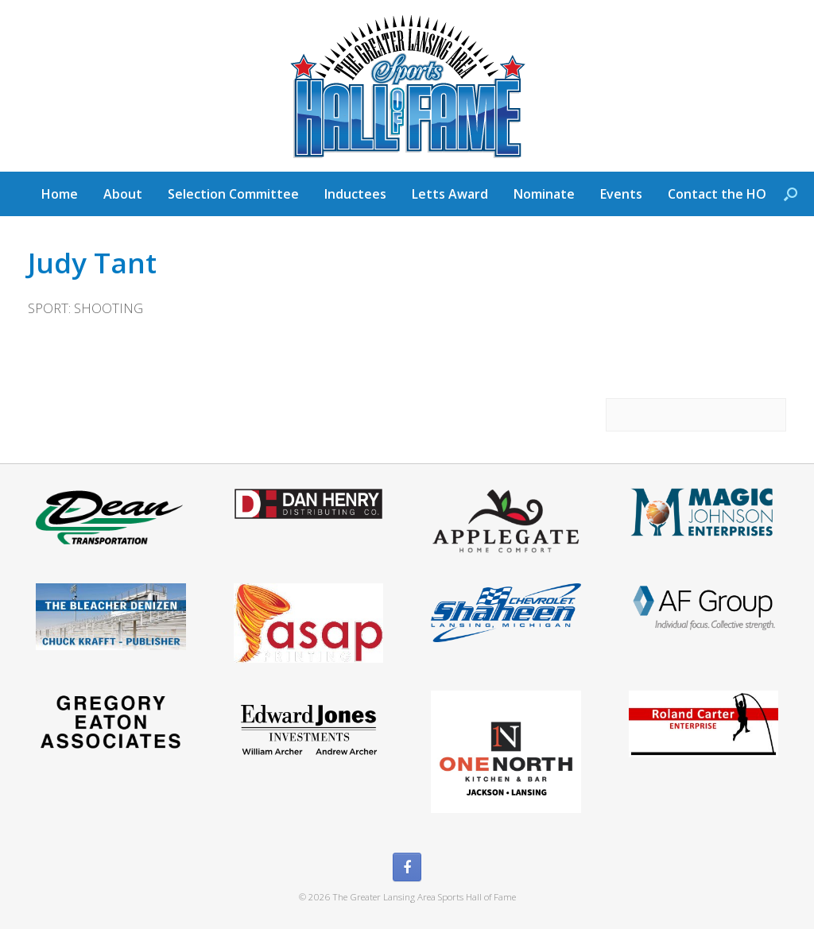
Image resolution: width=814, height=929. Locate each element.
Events (621, 194)
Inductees (355, 194)
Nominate (544, 194)
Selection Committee (233, 194)
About (122, 194)
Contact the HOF (720, 194)
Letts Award (450, 194)
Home (59, 194)
